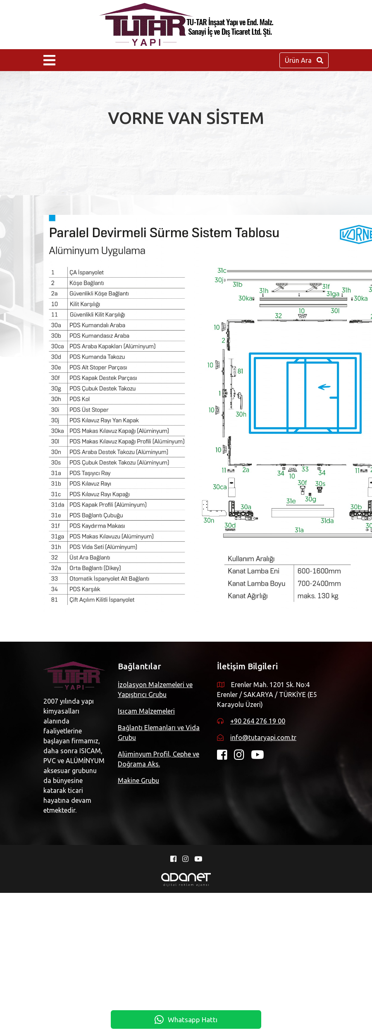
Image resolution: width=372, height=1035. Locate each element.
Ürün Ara (304, 60)
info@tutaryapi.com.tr (90, 882)
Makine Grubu (141, 780)
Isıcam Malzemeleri (149, 711)
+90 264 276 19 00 (84, 866)
